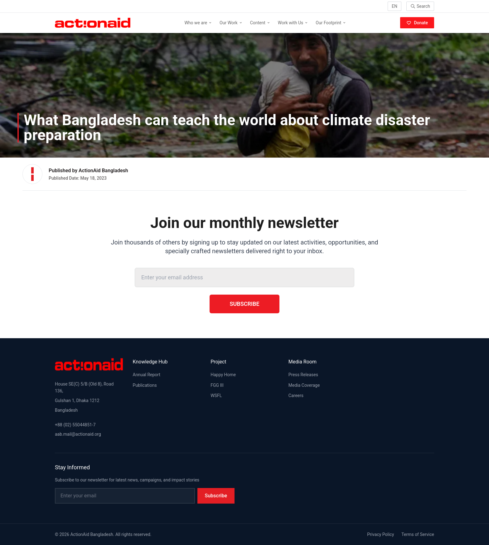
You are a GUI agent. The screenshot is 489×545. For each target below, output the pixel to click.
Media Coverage (304, 385)
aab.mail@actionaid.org (78, 434)
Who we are (198, 22)
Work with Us (293, 22)
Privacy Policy (380, 534)
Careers (295, 395)
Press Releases (303, 374)
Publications (145, 385)
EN (394, 6)
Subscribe (244, 304)
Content (260, 22)
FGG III (217, 385)
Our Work (231, 22)
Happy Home (223, 374)
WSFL (216, 395)
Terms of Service (417, 534)
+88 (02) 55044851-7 (75, 424)
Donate (417, 22)
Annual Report (146, 374)
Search (420, 6)
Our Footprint (331, 22)
